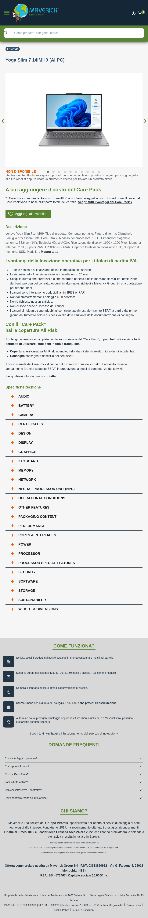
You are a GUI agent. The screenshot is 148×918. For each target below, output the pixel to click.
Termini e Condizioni (83, 910)
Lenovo (12, 49)
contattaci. (51, 376)
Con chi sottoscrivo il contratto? (23, 790)
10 (100, 172)
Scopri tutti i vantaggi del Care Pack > (105, 202)
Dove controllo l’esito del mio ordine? (26, 797)
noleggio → (110, 733)
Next (145, 117)
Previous (3, 117)
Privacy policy (133, 905)
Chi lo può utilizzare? (17, 766)
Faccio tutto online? (16, 782)
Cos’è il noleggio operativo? (21, 758)
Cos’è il (17, 774)
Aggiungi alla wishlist (30, 214)
